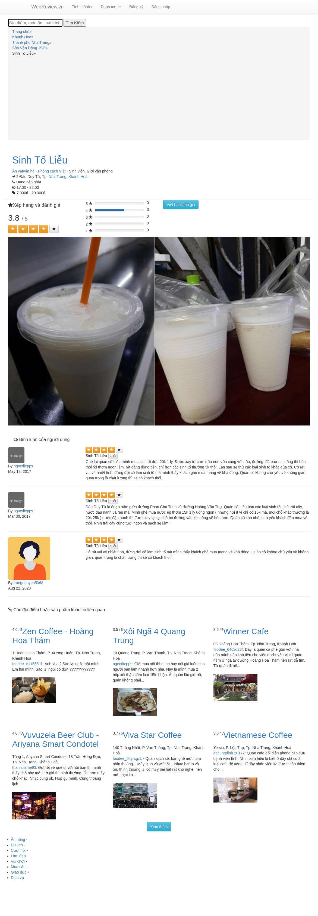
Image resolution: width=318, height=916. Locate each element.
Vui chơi (18, 861)
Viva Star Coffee (152, 734)
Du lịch (17, 845)
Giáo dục (18, 872)
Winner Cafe (246, 631)
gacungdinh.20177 (229, 753)
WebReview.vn (48, 7)
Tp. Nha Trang (54, 176)
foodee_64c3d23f (228, 649)
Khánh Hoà (77, 176)
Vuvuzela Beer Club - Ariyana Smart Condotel (55, 739)
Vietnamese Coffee (257, 734)
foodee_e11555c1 (27, 664)
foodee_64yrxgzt (127, 758)
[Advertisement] (159, 97)
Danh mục (111, 7)
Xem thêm (159, 827)
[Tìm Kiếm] (75, 23)
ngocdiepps (23, 466)
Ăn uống (18, 839)
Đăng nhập (161, 7)
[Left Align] (12, 229)
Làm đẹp (18, 856)
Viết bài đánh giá (181, 204)
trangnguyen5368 (28, 583)
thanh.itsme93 (24, 767)
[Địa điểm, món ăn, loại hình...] (35, 23)
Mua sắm (19, 867)
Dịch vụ (17, 877)
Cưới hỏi (18, 850)
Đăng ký (136, 7)
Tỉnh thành (82, 7)
